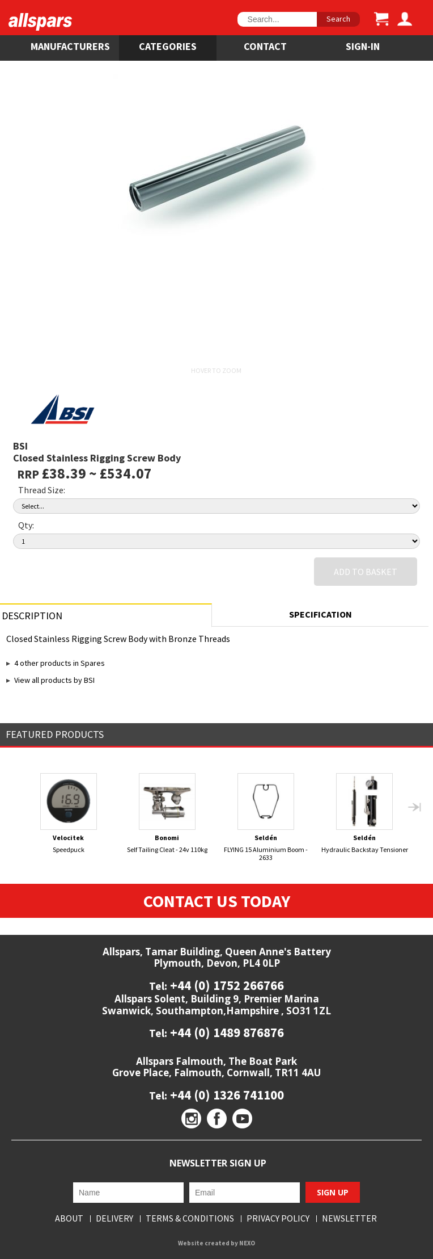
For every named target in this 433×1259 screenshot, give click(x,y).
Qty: (26, 525)
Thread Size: (41, 490)
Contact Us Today (216, 901)
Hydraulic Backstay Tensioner (364, 813)
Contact (265, 46)
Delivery (114, 1218)
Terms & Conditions (190, 1218)
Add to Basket (365, 571)
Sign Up (333, 1192)
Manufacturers (70, 46)
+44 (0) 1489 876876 (225, 1032)
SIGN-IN (363, 46)
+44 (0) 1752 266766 (225, 985)
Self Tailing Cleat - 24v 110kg (167, 813)
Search (338, 19)
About (69, 1218)
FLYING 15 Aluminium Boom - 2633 (266, 817)
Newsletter (349, 1218)
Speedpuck (68, 813)
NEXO (247, 1243)
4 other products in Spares (59, 663)
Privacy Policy (278, 1218)
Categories (168, 46)
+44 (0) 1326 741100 (225, 1094)
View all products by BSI (54, 680)
